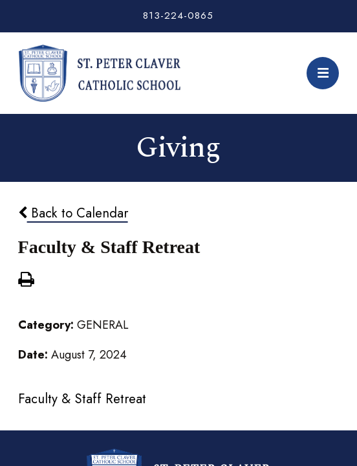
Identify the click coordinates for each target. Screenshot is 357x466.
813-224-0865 (178, 15)
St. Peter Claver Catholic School (99, 73)
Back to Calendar (73, 213)
